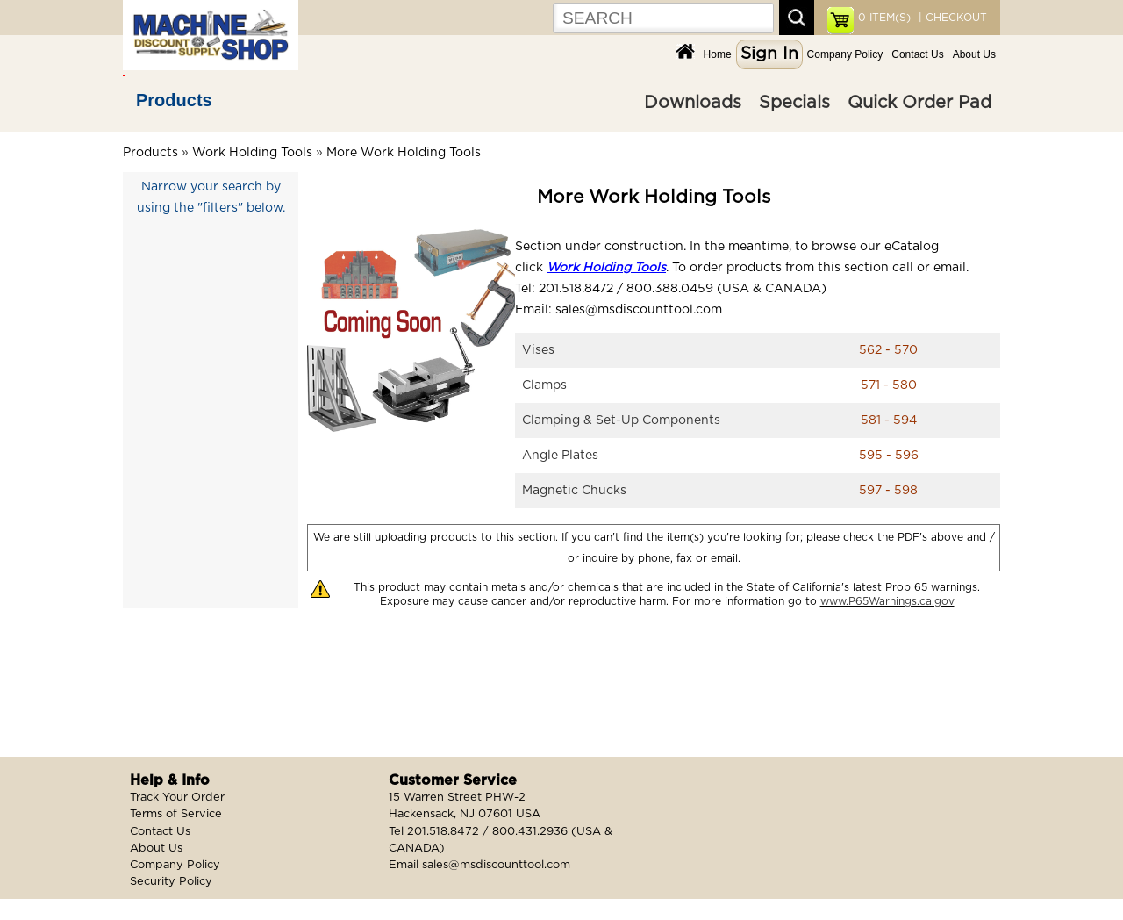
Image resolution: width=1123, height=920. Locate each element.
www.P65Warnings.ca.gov (887, 601)
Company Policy (845, 54)
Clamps (544, 385)
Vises (538, 350)
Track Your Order (177, 797)
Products (174, 100)
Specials (794, 102)
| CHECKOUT (951, 17)
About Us (974, 54)
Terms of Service (176, 814)
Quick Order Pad (919, 102)
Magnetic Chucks (574, 491)
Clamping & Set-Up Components (621, 420)
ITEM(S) (884, 17)
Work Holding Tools (252, 153)
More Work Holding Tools (403, 153)
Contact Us (917, 54)
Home (718, 54)
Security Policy (171, 882)
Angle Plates (560, 455)
